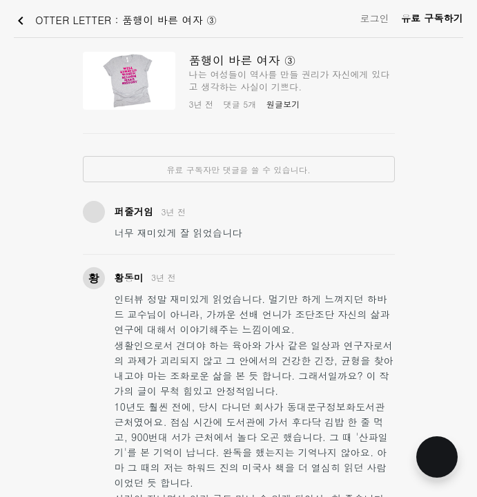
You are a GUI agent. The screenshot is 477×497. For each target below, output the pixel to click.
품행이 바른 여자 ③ (242, 60)
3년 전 (173, 211)
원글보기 (283, 104)
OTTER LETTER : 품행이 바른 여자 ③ (114, 20)
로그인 (374, 18)
